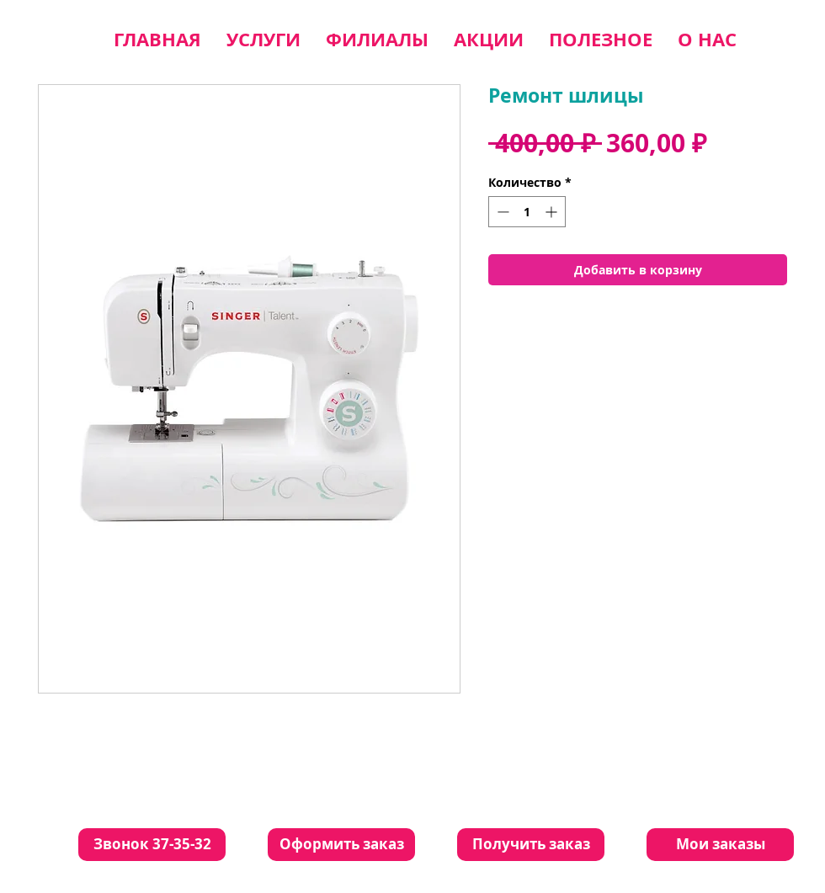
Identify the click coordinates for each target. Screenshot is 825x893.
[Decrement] (501, 211)
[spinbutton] (527, 211)
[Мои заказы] (720, 844)
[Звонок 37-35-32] (152, 844)
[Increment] (552, 211)
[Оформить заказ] (341, 844)
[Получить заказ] (530, 844)
